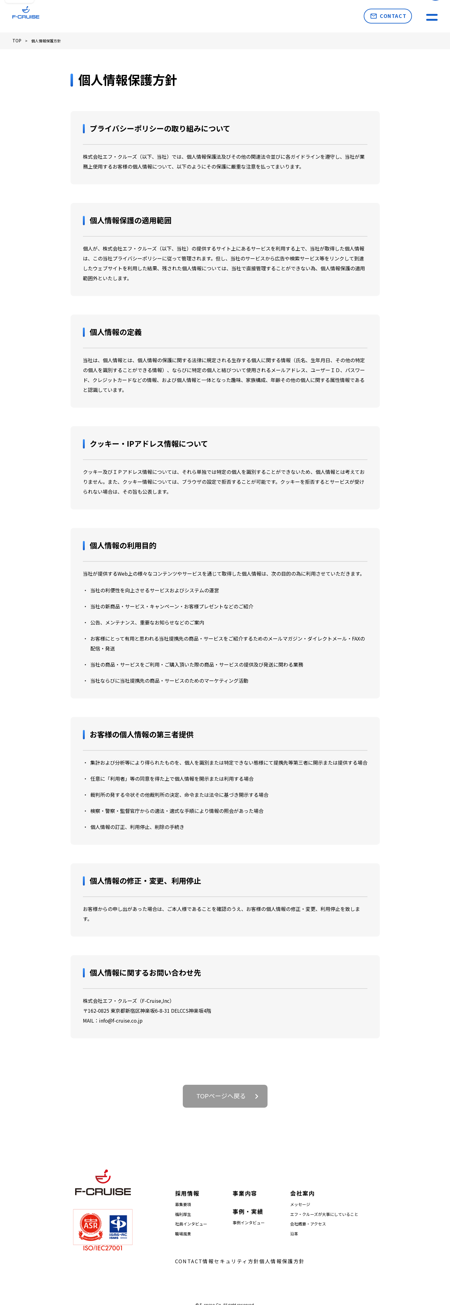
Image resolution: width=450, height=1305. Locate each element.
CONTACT (393, 15)
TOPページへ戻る (221, 1094)
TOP (16, 40)
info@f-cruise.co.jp (121, 1019)
